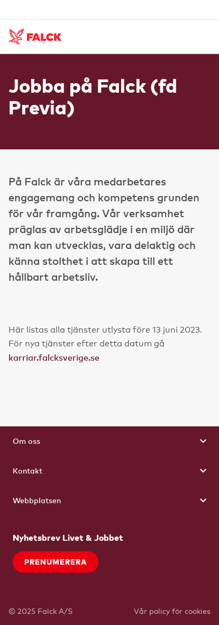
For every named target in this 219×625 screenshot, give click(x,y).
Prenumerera (55, 561)
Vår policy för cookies (172, 610)
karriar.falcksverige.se (53, 357)
